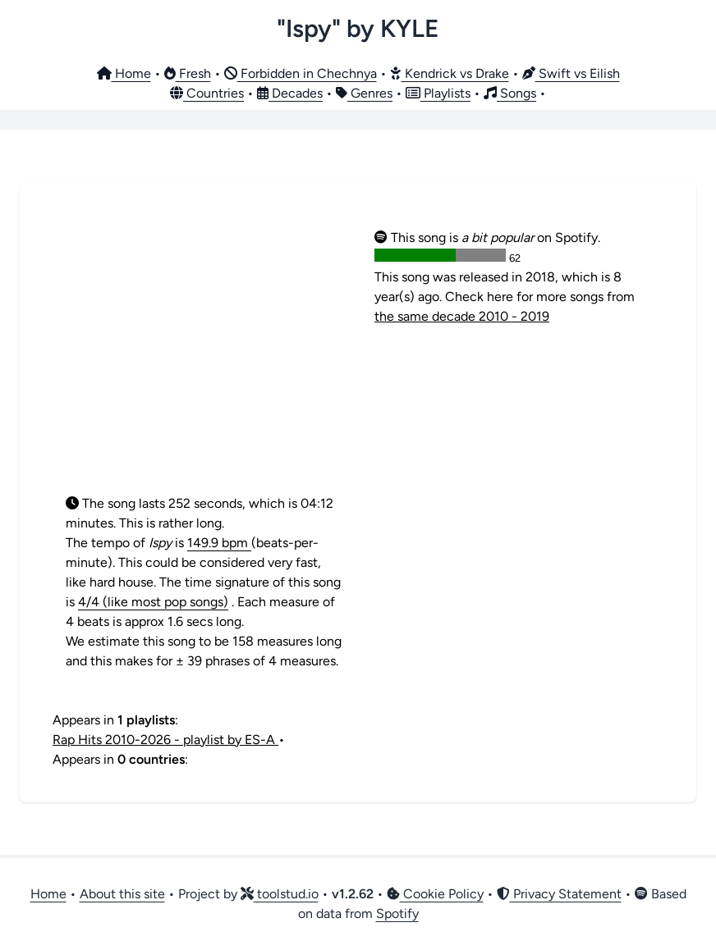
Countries (207, 93)
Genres (364, 93)
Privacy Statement (559, 894)
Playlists (438, 93)
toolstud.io (280, 894)
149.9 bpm (219, 542)
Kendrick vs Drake (449, 73)
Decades (290, 93)
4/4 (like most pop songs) (153, 602)
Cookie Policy (435, 894)
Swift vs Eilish (571, 73)
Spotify (397, 913)
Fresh (187, 73)
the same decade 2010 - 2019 (461, 316)
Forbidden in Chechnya (300, 73)
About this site (122, 894)
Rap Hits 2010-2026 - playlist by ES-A (165, 739)
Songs (510, 93)
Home (124, 73)
